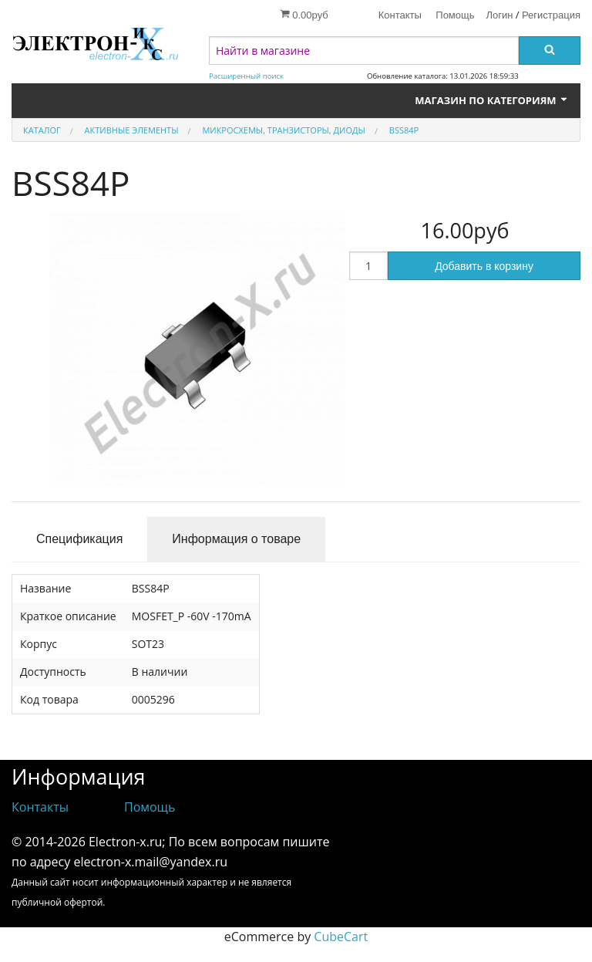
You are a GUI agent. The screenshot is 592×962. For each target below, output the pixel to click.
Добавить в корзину (484, 266)
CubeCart (341, 936)
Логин (499, 15)
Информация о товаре (236, 538)
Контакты (400, 15)
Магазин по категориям (492, 100)
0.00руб (304, 14)
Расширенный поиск (246, 76)
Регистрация (551, 15)
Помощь (455, 15)
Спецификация (79, 538)
